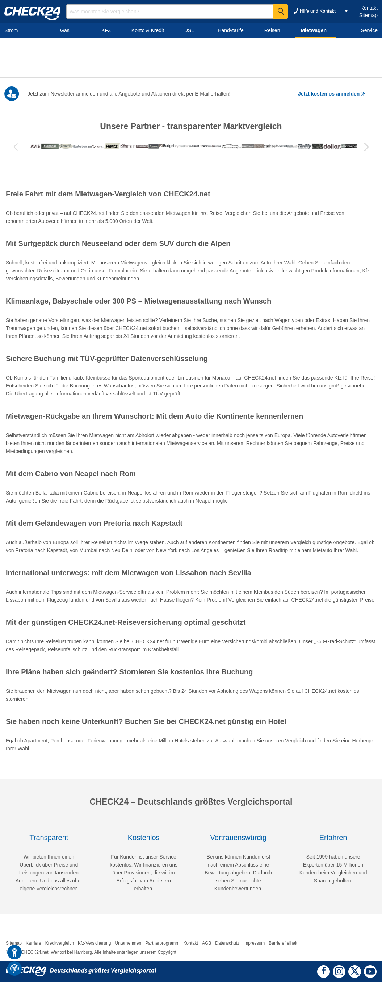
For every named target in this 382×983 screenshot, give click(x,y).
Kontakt (369, 8)
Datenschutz (227, 943)
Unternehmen (128, 943)
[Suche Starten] (280, 11)
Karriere (33, 943)
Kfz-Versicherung (94, 943)
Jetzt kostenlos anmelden (331, 94)
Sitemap (368, 15)
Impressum (254, 943)
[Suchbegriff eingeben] (177, 11)
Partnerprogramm (162, 943)
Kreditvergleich (59, 943)
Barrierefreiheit (283, 943)
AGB (206, 943)
